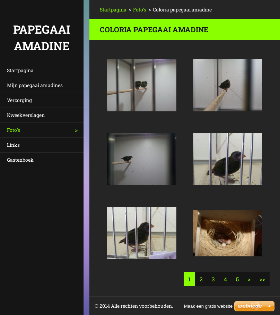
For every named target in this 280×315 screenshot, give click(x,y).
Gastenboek (20, 159)
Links (13, 145)
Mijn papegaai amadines (35, 85)
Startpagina (20, 70)
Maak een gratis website (208, 306)
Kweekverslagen (26, 115)
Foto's (13, 130)
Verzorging (19, 100)
